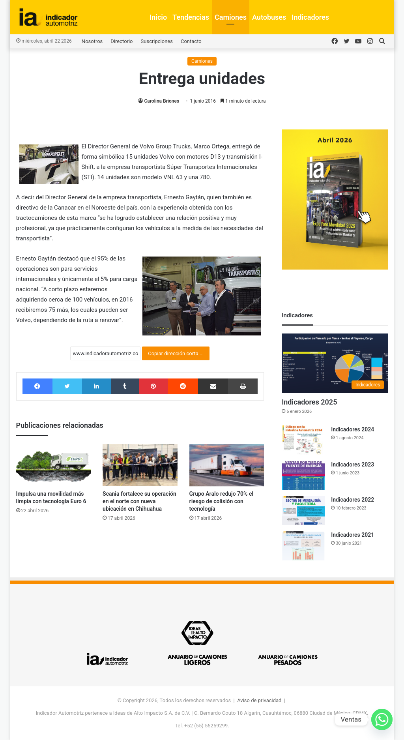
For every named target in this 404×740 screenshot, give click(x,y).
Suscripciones (157, 41)
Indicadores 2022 (352, 499)
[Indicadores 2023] (303, 475)
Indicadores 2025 (309, 402)
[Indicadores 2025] (335, 363)
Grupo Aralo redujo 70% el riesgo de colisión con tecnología (221, 501)
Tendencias (190, 17)
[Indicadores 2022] (303, 510)
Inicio (158, 17)
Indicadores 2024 (352, 429)
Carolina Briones (161, 101)
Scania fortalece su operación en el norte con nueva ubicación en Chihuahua (139, 501)
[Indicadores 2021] (303, 545)
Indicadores (310, 17)
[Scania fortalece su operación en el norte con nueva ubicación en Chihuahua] (140, 465)
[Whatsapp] (382, 719)
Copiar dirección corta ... (176, 353)
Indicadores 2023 (352, 464)
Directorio (121, 41)
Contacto (191, 41)
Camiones (231, 17)
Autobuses (269, 17)
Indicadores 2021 (352, 535)
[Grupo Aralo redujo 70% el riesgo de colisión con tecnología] (226, 465)
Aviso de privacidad (259, 700)
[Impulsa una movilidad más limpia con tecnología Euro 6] (53, 465)
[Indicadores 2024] (303, 440)
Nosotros (92, 41)
